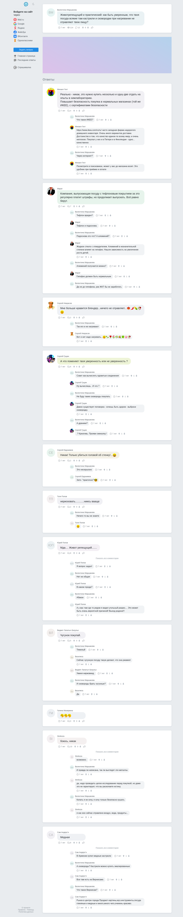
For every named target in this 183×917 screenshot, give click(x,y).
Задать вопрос (26, 50)
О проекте (26, 908)
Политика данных (26, 912)
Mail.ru (19, 19)
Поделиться (92, 27)
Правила (21, 910)
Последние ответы (25, 60)
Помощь (30, 910)
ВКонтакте (21, 36)
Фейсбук (20, 32)
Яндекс (19, 27)
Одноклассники (23, 40)
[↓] (87, 28)
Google (19, 23)
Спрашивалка (22, 67)
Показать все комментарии (107, 558)
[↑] (83, 28)
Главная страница (24, 56)
